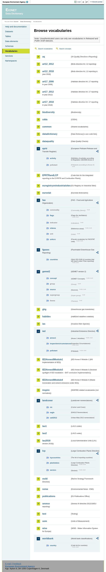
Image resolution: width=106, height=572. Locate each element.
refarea (53, 228)
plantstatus (54, 463)
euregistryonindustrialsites (56, 185)
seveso (46, 503)
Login (79, 2)
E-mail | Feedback (13, 564)
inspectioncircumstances (60, 344)
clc (51, 407)
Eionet (16, 21)
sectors (53, 470)
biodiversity (48, 112)
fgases (45, 250)
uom (44, 521)
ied (43, 331)
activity (53, 158)
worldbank (47, 538)
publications (48, 496)
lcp (43, 451)
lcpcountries (55, 458)
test (44, 514)
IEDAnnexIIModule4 (52, 380)
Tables (8, 36)
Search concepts (65, 49)
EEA (16, 2)
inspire (45, 390)
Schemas (9, 46)
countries (54, 259)
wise (44, 528)
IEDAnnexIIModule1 (52, 359)
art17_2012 (48, 92)
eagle (52, 412)
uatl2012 (53, 418)
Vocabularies (11, 51)
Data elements (11, 41)
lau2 (44, 433)
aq (43, 57)
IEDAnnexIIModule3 (52, 369)
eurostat (46, 193)
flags (52, 215)
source (53, 289)
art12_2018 (48, 71)
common (46, 127)
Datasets (9, 31)
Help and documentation (16, 27)
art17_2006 (48, 81)
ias (43, 324)
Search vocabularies (45, 49)
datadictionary (49, 134)
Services (9, 56)
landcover (47, 400)
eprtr (44, 148)
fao (44, 200)
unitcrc (53, 239)
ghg (44, 309)
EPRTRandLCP (50, 175)
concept (53, 278)
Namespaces (11, 61)
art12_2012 (48, 64)
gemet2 (46, 271)
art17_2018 (48, 102)
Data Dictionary (25, 21)
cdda (44, 119)
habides (46, 316)
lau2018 (46, 440)
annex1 (53, 338)
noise (45, 489)
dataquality (48, 141)
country (53, 545)
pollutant (53, 351)
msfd (44, 479)
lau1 (44, 426)
